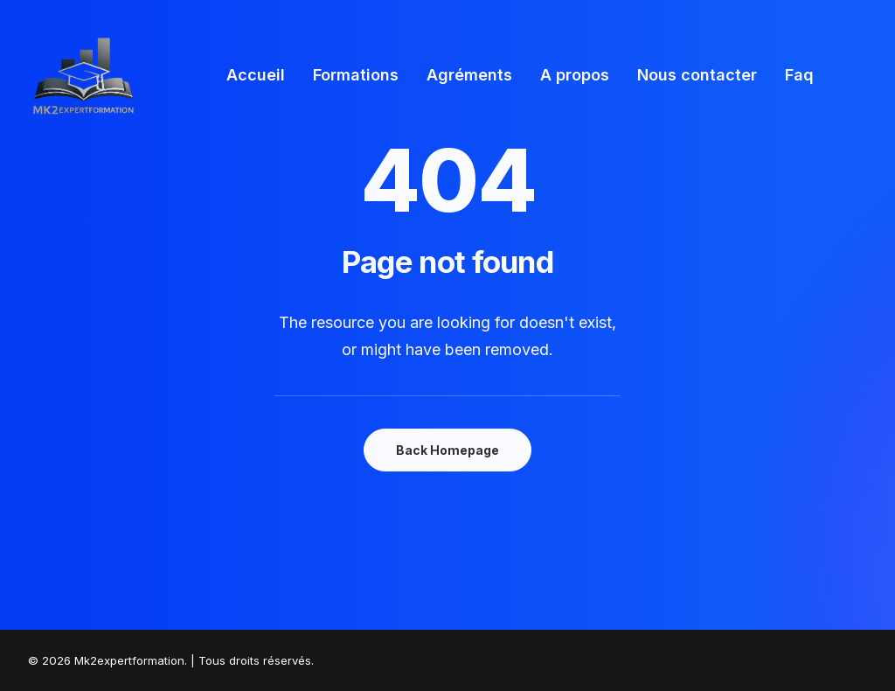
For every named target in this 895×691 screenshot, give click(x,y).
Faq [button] (799, 75)
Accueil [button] (255, 75)
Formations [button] (356, 75)
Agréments (469, 75)
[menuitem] (255, 75)
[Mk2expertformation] (83, 75)
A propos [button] (574, 75)
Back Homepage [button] (447, 450)
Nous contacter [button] (697, 75)
